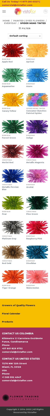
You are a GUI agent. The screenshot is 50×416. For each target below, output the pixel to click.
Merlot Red (7, 162)
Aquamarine (8, 86)
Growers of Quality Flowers (18, 305)
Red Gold (6, 263)
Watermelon (32, 288)
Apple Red (7, 62)
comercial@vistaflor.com (17, 352)
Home (6, 20)
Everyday (10, 23)
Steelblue (31, 263)
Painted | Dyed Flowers (29, 20)
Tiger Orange (9, 288)
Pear (4, 214)
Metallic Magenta (35, 162)
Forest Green (9, 138)
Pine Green (32, 214)
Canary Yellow (9, 111)
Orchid (29, 187)
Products (7, 321)
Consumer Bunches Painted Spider (36, 112)
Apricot (30, 62)
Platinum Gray (9, 239)
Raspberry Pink (34, 239)
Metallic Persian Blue (10, 188)
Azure (29, 86)
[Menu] (4, 11)
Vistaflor (32, 412)
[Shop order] (25, 36)
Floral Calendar (11, 313)
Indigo (29, 138)
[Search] (45, 11)
